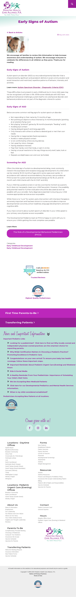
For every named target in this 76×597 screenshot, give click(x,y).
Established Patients (44, 447)
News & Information (11, 507)
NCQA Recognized (38, 584)
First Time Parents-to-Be (21, 313)
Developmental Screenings (46, 457)
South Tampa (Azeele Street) (14, 466)
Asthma (40, 462)
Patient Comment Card (45, 507)
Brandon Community (11, 452)
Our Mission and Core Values (14, 513)
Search (72, 4)
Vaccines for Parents (44, 487)
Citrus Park (8, 454)
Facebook (29, 428)
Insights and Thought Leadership (15, 520)
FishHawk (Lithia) (10, 458)
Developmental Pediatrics (37, 386)
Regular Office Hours (44, 518)
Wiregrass (8, 478)
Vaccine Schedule (43, 485)
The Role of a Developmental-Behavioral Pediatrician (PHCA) (38, 233)
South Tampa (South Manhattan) (15, 468)
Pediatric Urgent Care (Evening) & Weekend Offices (51, 521)
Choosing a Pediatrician (12, 533)
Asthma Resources (44, 474)
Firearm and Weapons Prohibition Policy (50, 477)
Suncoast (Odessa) (11, 470)
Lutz (6, 460)
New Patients (42, 445)
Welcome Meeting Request (13, 550)
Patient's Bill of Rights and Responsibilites (51, 483)
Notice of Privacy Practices (38, 574)
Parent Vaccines (43, 451)
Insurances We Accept (12, 537)
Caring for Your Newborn (12, 535)
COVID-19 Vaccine (44, 453)
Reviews (8, 522)
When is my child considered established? (29, 392)
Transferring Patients (19, 322)
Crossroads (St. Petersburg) (14, 456)
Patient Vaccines (43, 449)
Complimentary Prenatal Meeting (15, 530)
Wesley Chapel (10, 476)
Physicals (41, 455)
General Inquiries (43, 509)
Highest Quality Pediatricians (38, 298)
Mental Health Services (63, 386)
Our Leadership (10, 511)
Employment (9, 509)
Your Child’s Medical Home (13, 518)
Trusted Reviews (38, 277)
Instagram (38, 428)
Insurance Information (12, 552)
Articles (40, 472)
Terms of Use (38, 575)
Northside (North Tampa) (12, 464)
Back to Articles (14, 32)
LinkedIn (46, 428)
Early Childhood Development (20, 246)
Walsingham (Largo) (11, 474)
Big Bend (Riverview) (11, 450)
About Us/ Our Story (11, 515)
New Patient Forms (11, 554)
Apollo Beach (9, 447)
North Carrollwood (11, 462)
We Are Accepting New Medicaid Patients (28, 382)
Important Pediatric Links (14, 339)
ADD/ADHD (41, 459)
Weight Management (44, 464)
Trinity (7, 472)
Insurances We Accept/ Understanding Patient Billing (52, 480)
